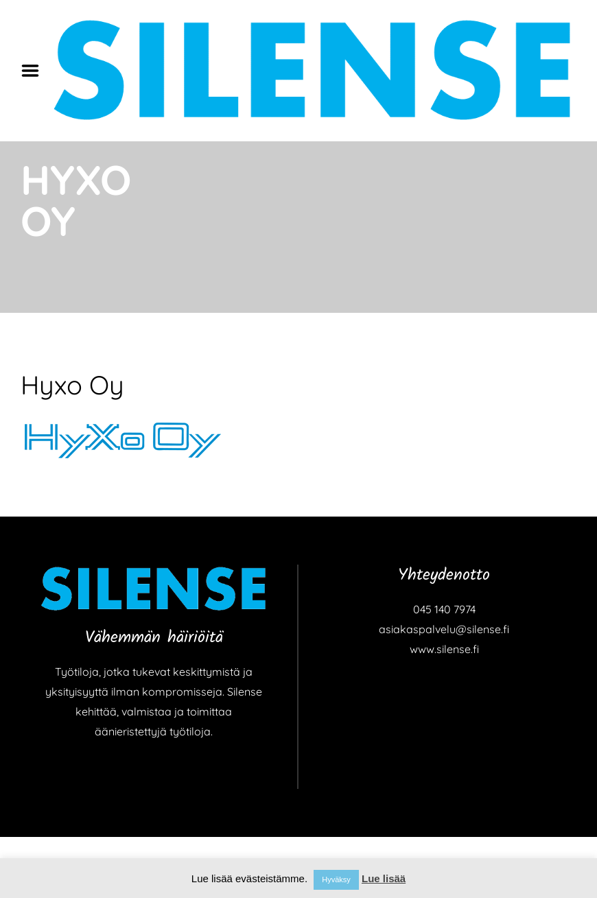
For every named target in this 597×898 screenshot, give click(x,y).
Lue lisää (384, 878)
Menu (35, 70)
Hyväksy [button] (336, 879)
